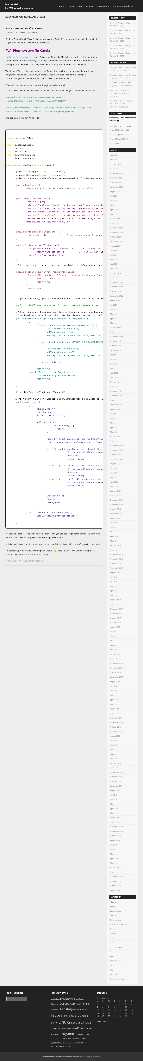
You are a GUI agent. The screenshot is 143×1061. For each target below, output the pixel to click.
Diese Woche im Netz (118, 924)
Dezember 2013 (116, 827)
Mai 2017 (113, 641)
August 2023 (115, 300)
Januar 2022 (115, 386)
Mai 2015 (113, 749)
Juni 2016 (113, 690)
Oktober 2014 (115, 781)
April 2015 (114, 754)
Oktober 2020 (115, 454)
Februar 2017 (115, 654)
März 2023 (114, 323)
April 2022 (114, 373)
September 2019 (116, 513)
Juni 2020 (113, 473)
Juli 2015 (113, 740)
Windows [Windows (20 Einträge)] (54, 1046)
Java (80, 6)
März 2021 (114, 432)
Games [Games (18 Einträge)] (77, 1016)
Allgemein (114, 902)
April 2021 (114, 427)
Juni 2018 (113, 582)
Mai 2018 (113, 586)
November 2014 (116, 777)
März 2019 (114, 541)
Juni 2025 (113, 200)
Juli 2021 (113, 414)
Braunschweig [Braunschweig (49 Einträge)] (67, 998)
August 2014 (115, 790)
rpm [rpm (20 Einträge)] (89, 1034)
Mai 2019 (113, 532)
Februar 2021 (115, 436)
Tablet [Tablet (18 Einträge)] (61, 1043)
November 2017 (116, 613)
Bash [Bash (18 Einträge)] (58, 999)
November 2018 (116, 559)
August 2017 (115, 627)
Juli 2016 (113, 686)
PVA (19, 561)
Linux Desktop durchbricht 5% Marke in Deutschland (119, 93)
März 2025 (114, 214)
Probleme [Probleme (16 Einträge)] (54, 1034)
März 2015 (114, 758)
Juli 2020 (113, 468)
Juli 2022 (113, 359)
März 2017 (114, 650)
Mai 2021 (113, 423)
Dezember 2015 (116, 718)
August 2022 (115, 355)
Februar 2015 (115, 763)
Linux (61, 6)
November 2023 (116, 287)
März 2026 (114, 160)
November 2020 (116, 450)
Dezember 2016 (116, 663)
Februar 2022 (115, 382)
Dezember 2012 (116, 877)
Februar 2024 (115, 273)
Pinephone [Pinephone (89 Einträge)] (84, 1028)
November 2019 (116, 504)
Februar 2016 (115, 709)
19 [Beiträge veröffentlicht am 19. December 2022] (98, 1013)
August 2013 (115, 840)
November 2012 (116, 881)
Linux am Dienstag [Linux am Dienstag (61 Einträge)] (80, 1022)
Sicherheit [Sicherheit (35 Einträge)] (66, 1038)
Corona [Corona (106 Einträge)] (64, 1003)
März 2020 (114, 486)
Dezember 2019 (116, 500)
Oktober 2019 (115, 509)
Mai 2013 (113, 854)
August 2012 (115, 890)
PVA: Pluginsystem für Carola (24, 28)
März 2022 (114, 377)
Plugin (37, 561)
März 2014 (114, 813)
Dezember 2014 (116, 772)
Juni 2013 (113, 849)
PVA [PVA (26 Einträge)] (86, 1034)
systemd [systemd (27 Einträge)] (55, 1043)
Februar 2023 (115, 327)
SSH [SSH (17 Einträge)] (78, 1039)
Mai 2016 (113, 695)
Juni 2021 (113, 418)
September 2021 (116, 405)
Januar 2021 (115, 441)
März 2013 (114, 863)
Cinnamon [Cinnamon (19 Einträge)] (55, 1004)
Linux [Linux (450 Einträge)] (64, 1022)
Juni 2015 (113, 745)
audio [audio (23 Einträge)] (53, 999)
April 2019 (114, 536)
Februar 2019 (115, 545)
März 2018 (114, 595)
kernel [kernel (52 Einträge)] (54, 1022)
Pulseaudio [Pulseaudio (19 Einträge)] (80, 1034)
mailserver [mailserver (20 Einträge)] (60, 1029)
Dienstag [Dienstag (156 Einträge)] (65, 1009)
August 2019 (115, 518)
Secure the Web (116, 961)
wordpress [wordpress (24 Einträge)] (67, 1046)
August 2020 (115, 464)
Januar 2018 (115, 604)
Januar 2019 (115, 550)
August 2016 (115, 681)
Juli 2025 (113, 196)
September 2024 (116, 241)
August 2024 (115, 246)
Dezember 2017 (116, 609)
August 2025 (115, 191)
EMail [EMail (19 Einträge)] (74, 1010)
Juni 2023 (113, 309)
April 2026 (114, 155)
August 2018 (115, 573)
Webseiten (114, 126)
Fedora (71, 6)
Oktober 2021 (115, 400)
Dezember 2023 (116, 282)
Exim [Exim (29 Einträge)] (79, 1009)
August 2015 (115, 736)
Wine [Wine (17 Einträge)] (60, 1046)
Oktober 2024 (115, 237)
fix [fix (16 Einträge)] (73, 1016)
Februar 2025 (115, 218)
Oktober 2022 (115, 346)
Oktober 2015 (115, 727)
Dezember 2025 (116, 173)
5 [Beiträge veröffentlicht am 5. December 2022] (97, 1007)
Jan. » (105, 1021)
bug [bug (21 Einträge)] (77, 999)
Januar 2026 (115, 169)
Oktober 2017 (115, 618)
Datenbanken (115, 920)
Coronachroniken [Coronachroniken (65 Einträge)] (80, 1003)
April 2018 (114, 591)
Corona (113, 915)
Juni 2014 (113, 799)
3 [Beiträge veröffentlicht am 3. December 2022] (125, 1004)
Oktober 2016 (115, 672)
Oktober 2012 (115, 886)
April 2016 (114, 699)
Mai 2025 (113, 205)
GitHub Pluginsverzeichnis (20, 57)
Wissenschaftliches (117, 979)
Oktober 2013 (115, 836)
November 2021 (116, 396)
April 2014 (114, 808)
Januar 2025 (115, 223)
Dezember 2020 (116, 445)
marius (34, 33)
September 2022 (116, 350)
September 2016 (116, 677)
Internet (113, 933)
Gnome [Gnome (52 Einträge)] (84, 1015)
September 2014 (116, 786)
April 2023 (114, 318)
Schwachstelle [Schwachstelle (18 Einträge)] (56, 1039)
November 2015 (116, 722)
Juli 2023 (113, 305)
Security (89, 6)
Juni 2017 (113, 636)
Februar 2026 (115, 164)
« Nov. (99, 1021)
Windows (113, 974)
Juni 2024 (113, 255)
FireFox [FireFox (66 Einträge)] (67, 1015)
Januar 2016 (115, 713)
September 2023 (116, 296)
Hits (122, 126)
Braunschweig (103, 6)
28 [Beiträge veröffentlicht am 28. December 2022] (109, 1016)
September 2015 (116, 731)
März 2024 (114, 268)
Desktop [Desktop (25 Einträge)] (54, 1009)
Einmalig (129, 126)
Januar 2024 (115, 277)
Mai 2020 (113, 477)
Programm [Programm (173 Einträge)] (67, 1033)
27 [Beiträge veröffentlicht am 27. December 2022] (103, 1016)
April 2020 (114, 482)
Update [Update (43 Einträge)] (78, 1042)
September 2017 (116, 622)
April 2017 (114, 645)
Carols (31, 561)
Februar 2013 (115, 867)
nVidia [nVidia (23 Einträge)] (74, 1028)
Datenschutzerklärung (123, 6)
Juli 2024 (113, 250)
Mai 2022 (113, 368)
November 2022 (116, 341)
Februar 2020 (115, 491)
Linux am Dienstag (117, 947)
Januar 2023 (115, 332)
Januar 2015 (115, 768)
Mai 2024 (113, 259)
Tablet (112, 970)
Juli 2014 (113, 795)
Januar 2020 (115, 495)
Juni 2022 (113, 364)
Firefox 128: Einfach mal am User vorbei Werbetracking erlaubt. (121, 104)
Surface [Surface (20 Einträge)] (84, 1039)
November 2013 (116, 831)
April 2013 (114, 858)
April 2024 (114, 264)
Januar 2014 (115, 822)
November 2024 (116, 232)
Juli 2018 (113, 577)
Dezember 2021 (116, 391)
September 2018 (116, 568)
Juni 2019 (113, 527)
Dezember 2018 (116, 554)
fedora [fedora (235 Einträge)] (56, 1015)
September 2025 (116, 187)
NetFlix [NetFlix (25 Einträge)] (68, 1028)
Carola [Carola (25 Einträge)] (81, 999)
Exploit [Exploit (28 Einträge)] (85, 1009)
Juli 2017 (113, 631)
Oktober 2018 (115, 563)
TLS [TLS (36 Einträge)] (66, 1042)
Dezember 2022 (116, 337)
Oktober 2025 (115, 182)
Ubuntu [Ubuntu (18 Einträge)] (71, 1043)
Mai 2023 (113, 314)
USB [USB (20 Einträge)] (84, 1043)
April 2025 (114, 209)
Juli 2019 (113, 523)
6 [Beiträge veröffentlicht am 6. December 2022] (102, 1007)
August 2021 (115, 409)
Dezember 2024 (116, 228)
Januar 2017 (115, 659)
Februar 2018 (115, 600)
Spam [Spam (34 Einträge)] (74, 1038)
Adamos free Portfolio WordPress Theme (61, 1056)
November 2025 (116, 178)
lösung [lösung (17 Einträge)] (53, 1029)
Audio (112, 906)
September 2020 (116, 459)
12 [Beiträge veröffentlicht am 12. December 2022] (98, 1010)
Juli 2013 (113, 845)
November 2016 (116, 668)
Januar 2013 (115, 872)
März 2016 (114, 704)
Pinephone (114, 952)
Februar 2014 (115, 818)
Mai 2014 (113, 804)
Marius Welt (12, 4)
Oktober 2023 (115, 291)
